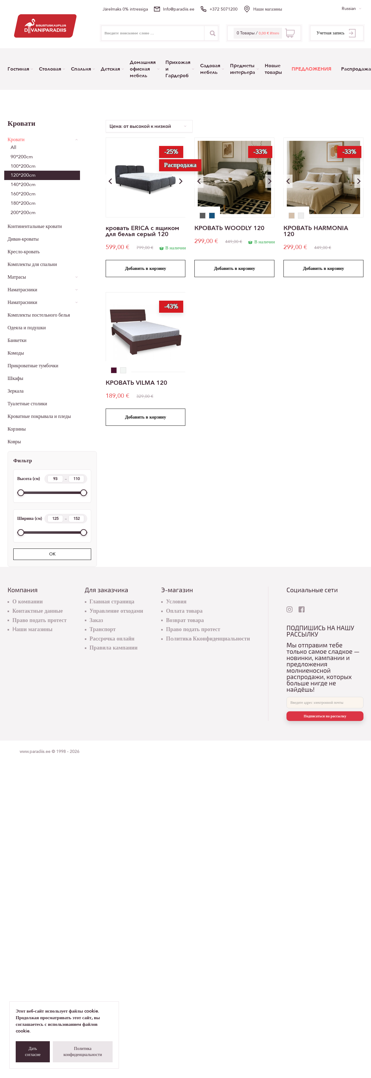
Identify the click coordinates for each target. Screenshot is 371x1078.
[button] (180, 181)
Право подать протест (39, 620)
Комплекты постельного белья (39, 315)
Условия (176, 601)
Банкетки (17, 340)
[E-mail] (324, 702)
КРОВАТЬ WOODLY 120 (229, 228)
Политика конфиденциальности (82, 1051)
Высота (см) (52, 479)
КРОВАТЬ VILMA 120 (136, 383)
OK (52, 554)
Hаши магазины (267, 9)
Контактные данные (37, 611)
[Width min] (55, 518)
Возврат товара (185, 620)
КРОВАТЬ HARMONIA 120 (315, 231)
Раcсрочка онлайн (112, 639)
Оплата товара (184, 611)
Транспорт (103, 629)
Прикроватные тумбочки (33, 365)
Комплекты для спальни (32, 264)
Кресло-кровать (24, 251)
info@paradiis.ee (178, 9)
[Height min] (55, 478)
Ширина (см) (52, 518)
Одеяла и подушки (27, 327)
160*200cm (23, 194)
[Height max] (76, 478)
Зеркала (16, 391)
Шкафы (15, 378)
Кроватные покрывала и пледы (39, 416)
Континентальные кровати (35, 226)
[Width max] (76, 518)
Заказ (96, 620)
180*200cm (23, 203)
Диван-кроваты (23, 239)
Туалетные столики (27, 403)
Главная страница (112, 601)
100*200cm (23, 166)
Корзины (17, 429)
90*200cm (22, 156)
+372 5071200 (223, 9)
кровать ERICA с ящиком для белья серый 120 (142, 231)
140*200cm (23, 184)
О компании (27, 601)
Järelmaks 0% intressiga (125, 9)
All (13, 147)
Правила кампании (114, 648)
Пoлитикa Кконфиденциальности (208, 639)
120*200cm (23, 175)
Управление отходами (116, 611)
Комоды (16, 353)
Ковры (14, 441)
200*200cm (23, 212)
